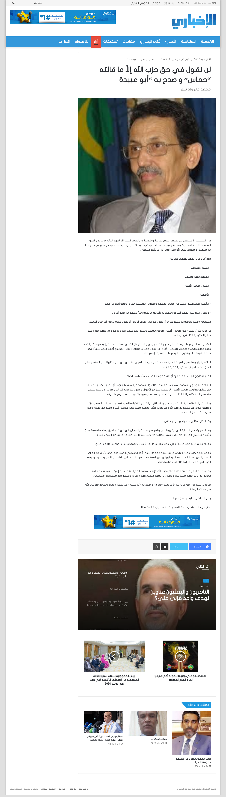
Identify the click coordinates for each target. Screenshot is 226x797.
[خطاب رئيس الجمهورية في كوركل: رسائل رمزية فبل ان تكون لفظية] (103, 722)
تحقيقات (110, 41)
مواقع (156, 3)
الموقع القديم (140, 3)
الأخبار (171, 41)
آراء (95, 41)
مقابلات (129, 41)
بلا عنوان (169, 3)
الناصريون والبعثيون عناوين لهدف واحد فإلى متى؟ (179, 595)
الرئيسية (207, 41)
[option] (147, 594)
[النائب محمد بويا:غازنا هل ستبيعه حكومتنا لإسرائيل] (191, 733)
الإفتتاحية (183, 3)
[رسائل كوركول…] (147, 723)
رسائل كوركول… (158, 739)
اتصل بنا (64, 41)
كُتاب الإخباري (150, 41)
